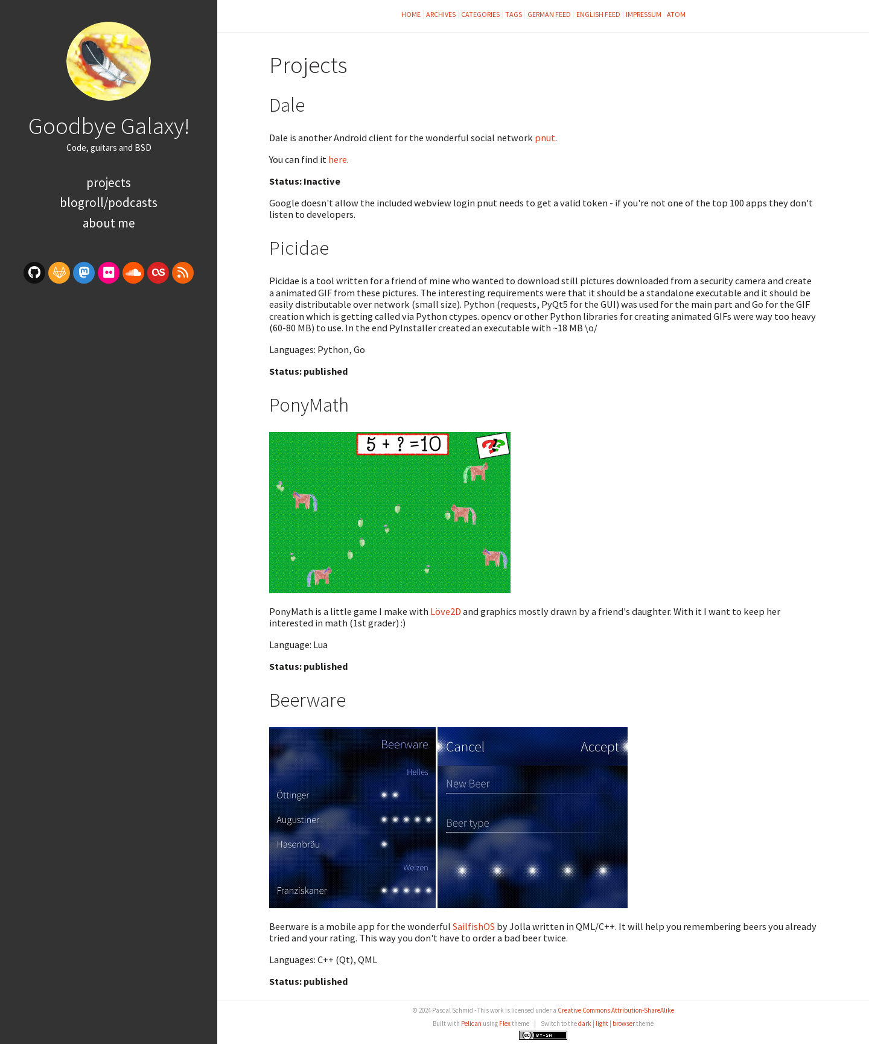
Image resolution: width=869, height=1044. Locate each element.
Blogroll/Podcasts (109, 202)
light (602, 1023)
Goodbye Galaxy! (108, 125)
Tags (513, 14)
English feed (598, 14)
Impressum (643, 14)
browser (624, 1023)
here (337, 159)
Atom (676, 14)
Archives (441, 14)
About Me (109, 223)
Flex (505, 1023)
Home (411, 14)
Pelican (471, 1023)
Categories (480, 14)
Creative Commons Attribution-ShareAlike (616, 1010)
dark (584, 1023)
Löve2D (445, 611)
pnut (545, 138)
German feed (549, 14)
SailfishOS (474, 926)
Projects (108, 182)
